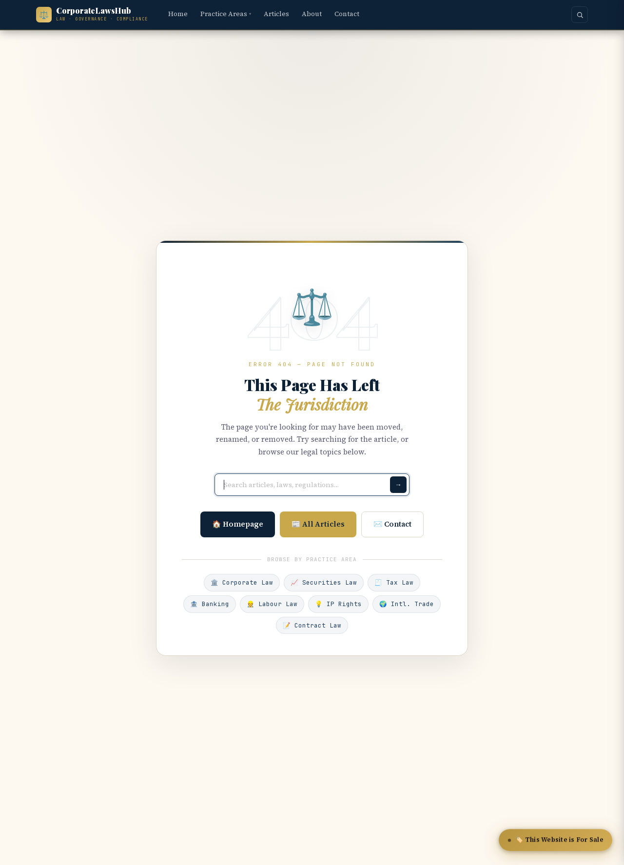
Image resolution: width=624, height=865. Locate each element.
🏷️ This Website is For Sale (556, 841)
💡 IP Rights (338, 604)
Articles (276, 14)
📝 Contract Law (312, 625)
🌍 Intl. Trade (406, 604)
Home (178, 14)
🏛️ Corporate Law (242, 582)
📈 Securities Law (324, 582)
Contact (346, 14)
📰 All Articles (318, 524)
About (312, 14)
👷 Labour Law (272, 604)
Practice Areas (225, 14)
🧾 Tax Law (393, 582)
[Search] (579, 14)
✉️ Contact (392, 524)
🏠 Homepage (237, 524)
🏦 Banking (209, 604)
